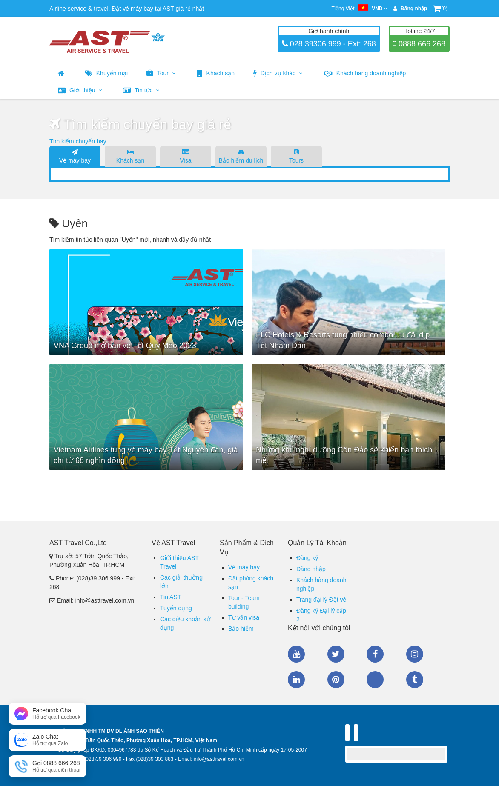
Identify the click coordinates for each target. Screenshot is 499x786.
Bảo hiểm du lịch (241, 156)
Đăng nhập (311, 569)
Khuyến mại (106, 73)
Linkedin (296, 679)
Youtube (296, 654)
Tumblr (414, 679)
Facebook (375, 654)
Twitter (335, 654)
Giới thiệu (80, 90)
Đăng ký (307, 557)
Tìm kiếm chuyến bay (77, 141)
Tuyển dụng (176, 608)
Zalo (375, 679)
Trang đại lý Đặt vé (321, 599)
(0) (440, 8)
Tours (296, 156)
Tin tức (141, 90)
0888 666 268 (420, 44)
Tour (161, 73)
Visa (185, 156)
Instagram (414, 654)
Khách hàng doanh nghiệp (365, 73)
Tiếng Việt (359, 8)
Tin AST (170, 597)
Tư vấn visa (243, 617)
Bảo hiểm (241, 628)
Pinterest (335, 679)
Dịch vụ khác (278, 73)
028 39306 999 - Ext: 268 (332, 44)
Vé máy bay (75, 156)
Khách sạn (216, 73)
